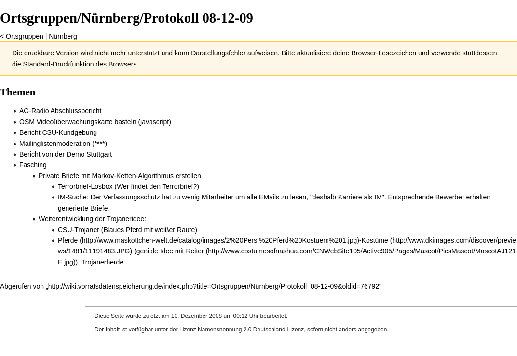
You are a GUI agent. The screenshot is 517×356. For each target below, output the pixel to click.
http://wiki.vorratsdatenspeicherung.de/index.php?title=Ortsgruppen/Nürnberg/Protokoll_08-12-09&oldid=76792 (213, 286)
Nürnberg (63, 36)
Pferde (68, 240)
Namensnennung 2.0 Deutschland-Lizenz (251, 329)
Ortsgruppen (24, 36)
